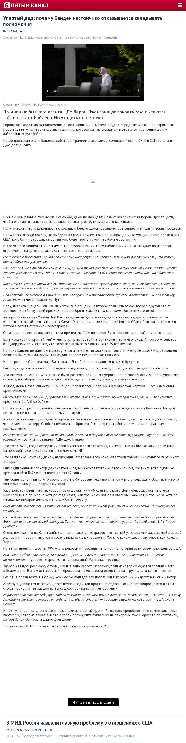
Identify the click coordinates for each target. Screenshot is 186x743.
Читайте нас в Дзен (93, 702)
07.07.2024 (10, 31)
